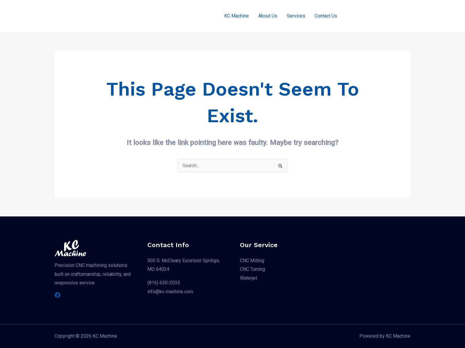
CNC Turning (252, 269)
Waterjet (248, 278)
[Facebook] (57, 295)
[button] (379, 15)
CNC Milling (252, 260)
